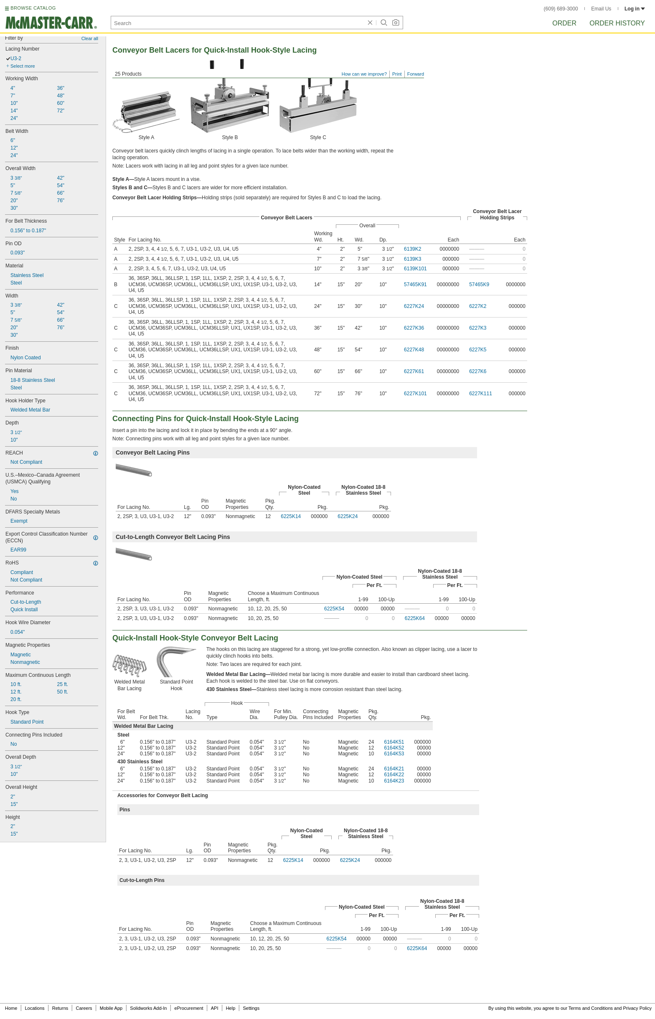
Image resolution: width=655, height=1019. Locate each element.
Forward (415, 73)
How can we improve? (364, 73)
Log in (635, 9)
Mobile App (111, 1008)
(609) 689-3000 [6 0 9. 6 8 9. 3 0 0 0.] (561, 9)
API (214, 1008)
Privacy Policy (637, 1008)
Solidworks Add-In (148, 1008)
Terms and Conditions (591, 1008)
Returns (60, 1008)
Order (564, 23)
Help (231, 1008)
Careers (84, 1008)
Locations (35, 1008)
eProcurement (189, 1008)
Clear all (89, 38)
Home (11, 1008)
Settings (251, 1008)
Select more (22, 66)
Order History (617, 23)
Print (397, 73)
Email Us (601, 9)
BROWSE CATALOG (33, 7)
